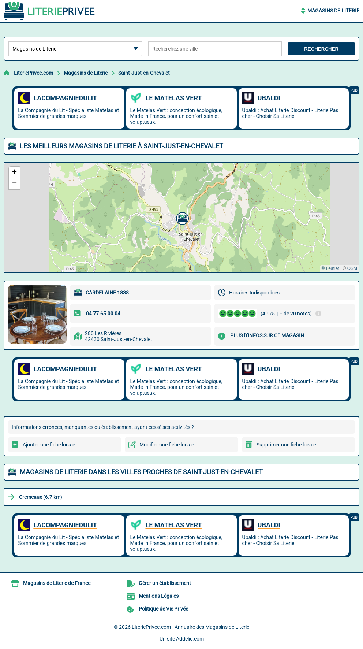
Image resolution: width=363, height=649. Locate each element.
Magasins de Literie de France (56, 583)
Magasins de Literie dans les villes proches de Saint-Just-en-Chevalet (141, 472)
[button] (181, 217)
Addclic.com (190, 639)
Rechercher (321, 49)
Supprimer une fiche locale (286, 445)
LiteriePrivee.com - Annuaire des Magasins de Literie (190, 627)
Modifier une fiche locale (166, 445)
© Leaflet (330, 268)
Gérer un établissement (165, 583)
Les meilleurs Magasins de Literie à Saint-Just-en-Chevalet (121, 146)
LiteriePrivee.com (33, 73)
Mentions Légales (159, 596)
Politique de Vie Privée (163, 609)
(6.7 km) (40, 497)
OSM (352, 268)
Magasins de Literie (333, 11)
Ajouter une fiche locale (49, 445)
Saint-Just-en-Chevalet (144, 73)
